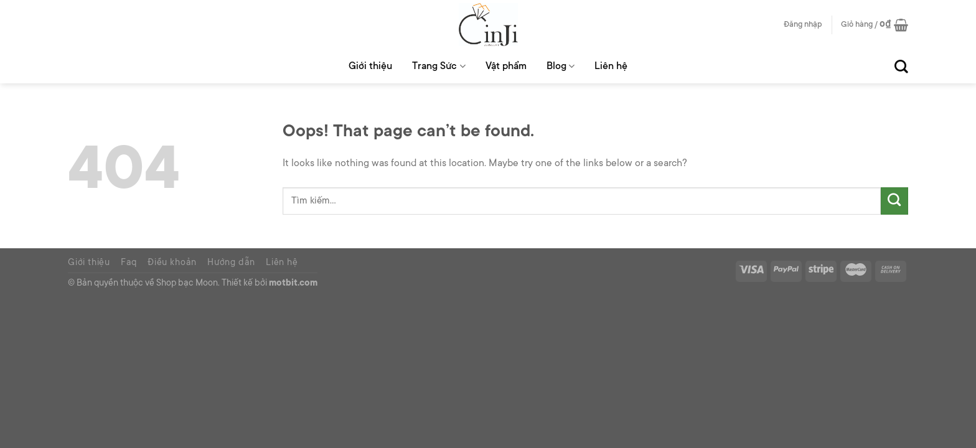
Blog (561, 66)
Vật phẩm (506, 66)
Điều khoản (172, 263)
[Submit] (894, 201)
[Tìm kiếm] (901, 66)
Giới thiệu (370, 66)
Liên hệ (610, 66)
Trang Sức (438, 66)
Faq (129, 263)
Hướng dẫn (231, 263)
